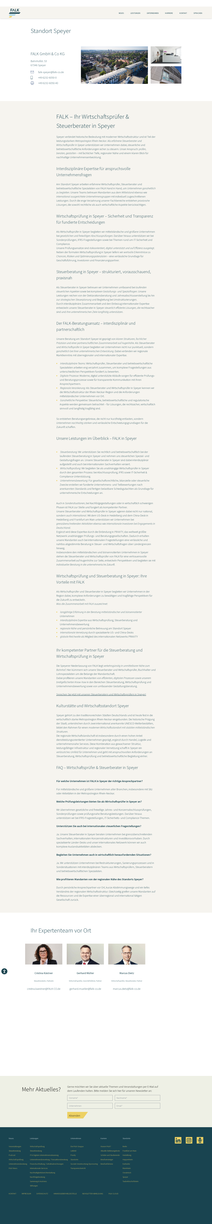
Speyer (125, 1177)
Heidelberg (127, 1155)
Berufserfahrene (107, 1164)
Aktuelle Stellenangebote (110, 1151)
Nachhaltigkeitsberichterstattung (42, 1172)
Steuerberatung (15, 1151)
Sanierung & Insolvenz (38, 1181)
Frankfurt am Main (129, 1151)
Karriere (169, 13)
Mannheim (127, 1168)
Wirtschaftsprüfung (16, 1159)
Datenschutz (42, 1193)
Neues (121, 13)
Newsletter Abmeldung (92, 1193)
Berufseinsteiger (107, 1159)
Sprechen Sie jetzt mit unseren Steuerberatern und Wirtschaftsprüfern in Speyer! (101, 694)
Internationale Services (39, 1168)
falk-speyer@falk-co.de (51, 72)
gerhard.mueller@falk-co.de (85, 988)
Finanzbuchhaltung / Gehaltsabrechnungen (46, 1164)
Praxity (73, 1155)
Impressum (26, 1193)
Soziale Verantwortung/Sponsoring (84, 1164)
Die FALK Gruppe (77, 1146)
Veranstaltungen (15, 1146)
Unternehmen (153, 13)
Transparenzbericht (78, 1168)
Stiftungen (34, 1185)
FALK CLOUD (113, 1193)
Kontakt (183, 13)
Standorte (74, 1159)
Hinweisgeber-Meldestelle (65, 1193)
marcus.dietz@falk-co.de (127, 988)
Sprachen (198, 13)
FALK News (13, 1168)
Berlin (125, 1146)
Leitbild (73, 1151)
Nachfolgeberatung (37, 1177)
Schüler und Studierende (110, 1155)
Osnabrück (127, 1172)
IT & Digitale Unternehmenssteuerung (44, 1155)
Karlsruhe (126, 1164)
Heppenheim (128, 1159)
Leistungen (135, 13)
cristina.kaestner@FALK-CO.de (43, 988)
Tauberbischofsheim (130, 1181)
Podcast (12, 1155)
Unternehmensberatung (18, 1164)
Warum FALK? (106, 1146)
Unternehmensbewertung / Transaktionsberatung (49, 1159)
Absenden (74, 1115)
